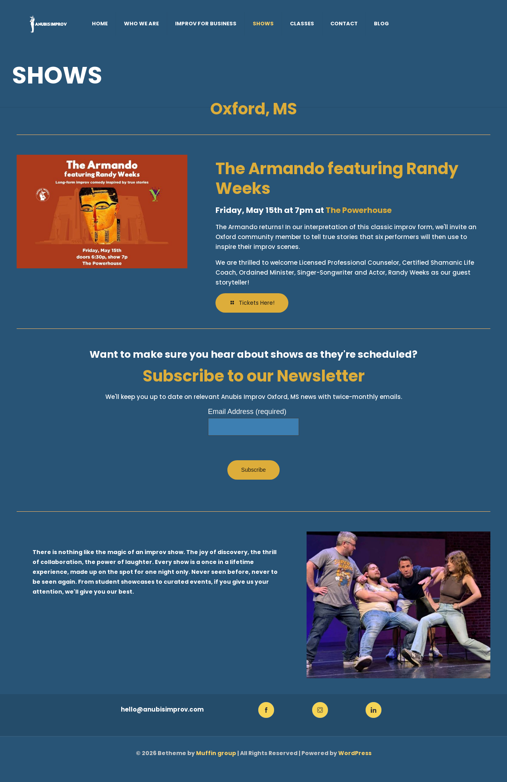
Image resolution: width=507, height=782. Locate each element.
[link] (266, 710)
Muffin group (216, 753)
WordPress (355, 753)
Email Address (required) (247, 412)
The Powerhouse (359, 210)
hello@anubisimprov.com (162, 709)
